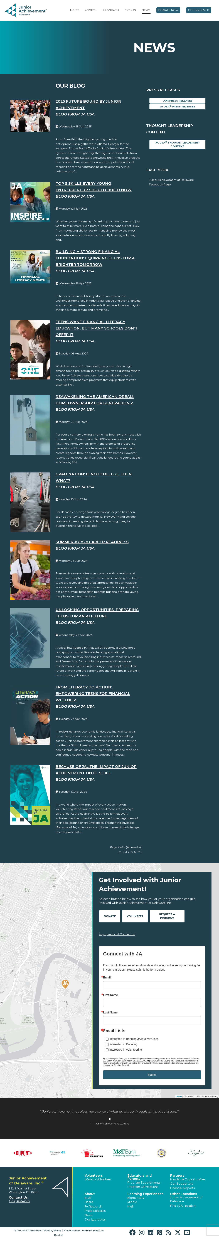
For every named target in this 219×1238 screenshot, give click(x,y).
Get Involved (198, 10)
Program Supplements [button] (143, 1182)
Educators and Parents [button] (139, 1177)
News (146, 10)
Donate (110, 916)
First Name (110, 995)
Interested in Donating (124, 1044)
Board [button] (89, 1202)
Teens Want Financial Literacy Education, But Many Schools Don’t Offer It (96, 328)
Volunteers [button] (94, 1175)
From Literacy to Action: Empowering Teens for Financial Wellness (93, 693)
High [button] (130, 1206)
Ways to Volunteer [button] (98, 1179)
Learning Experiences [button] (145, 1194)
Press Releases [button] (95, 1210)
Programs (110, 10)
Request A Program (167, 916)
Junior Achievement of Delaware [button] (186, 1199)
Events (130, 10)
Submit (151, 1074)
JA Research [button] (93, 1206)
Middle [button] (132, 1202)
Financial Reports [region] (182, 1188)
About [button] (90, 1194)
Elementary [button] (135, 1197)
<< (120, 851)
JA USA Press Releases (177, 106)
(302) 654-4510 (19, 1201)
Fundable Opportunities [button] (187, 1179)
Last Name (110, 1012)
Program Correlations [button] (142, 1187)
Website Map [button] (90, 1230)
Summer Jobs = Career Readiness (92, 542)
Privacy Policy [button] (52, 1230)
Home (74, 10)
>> (139, 851)
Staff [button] (88, 1197)
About (90, 10)
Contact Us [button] (18, 1197)
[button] (96, 10)
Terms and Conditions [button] (27, 1230)
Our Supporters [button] (181, 1183)
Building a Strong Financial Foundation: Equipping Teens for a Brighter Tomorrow (95, 258)
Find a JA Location (183, 1205)
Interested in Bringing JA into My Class (134, 1038)
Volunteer (135, 916)
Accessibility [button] (72, 1230)
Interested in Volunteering (126, 1049)
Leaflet (179, 1096)
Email (107, 977)
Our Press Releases (178, 100)
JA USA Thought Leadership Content (178, 144)
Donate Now (168, 10)
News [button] (88, 1215)
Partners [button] (177, 1175)
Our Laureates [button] (95, 1219)
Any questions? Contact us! (117, 934)
